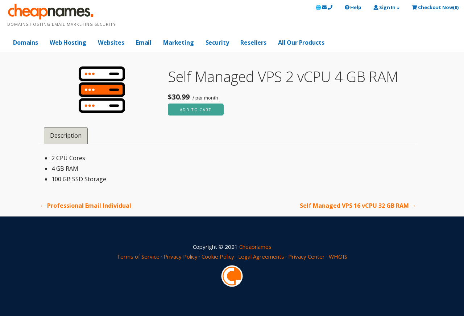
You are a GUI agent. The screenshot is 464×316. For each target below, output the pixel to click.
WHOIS (338, 256)
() (435, 7)
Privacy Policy (180, 256)
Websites (111, 42)
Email (144, 42)
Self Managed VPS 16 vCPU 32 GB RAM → (358, 206)
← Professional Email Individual (85, 206)
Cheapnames (255, 246)
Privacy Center (306, 256)
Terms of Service (138, 256)
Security (217, 42)
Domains (25, 42)
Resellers (253, 42)
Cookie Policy (218, 256)
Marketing (178, 42)
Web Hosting (68, 42)
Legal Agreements (261, 256)
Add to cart (196, 109)
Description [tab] (66, 135)
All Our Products (301, 42)
